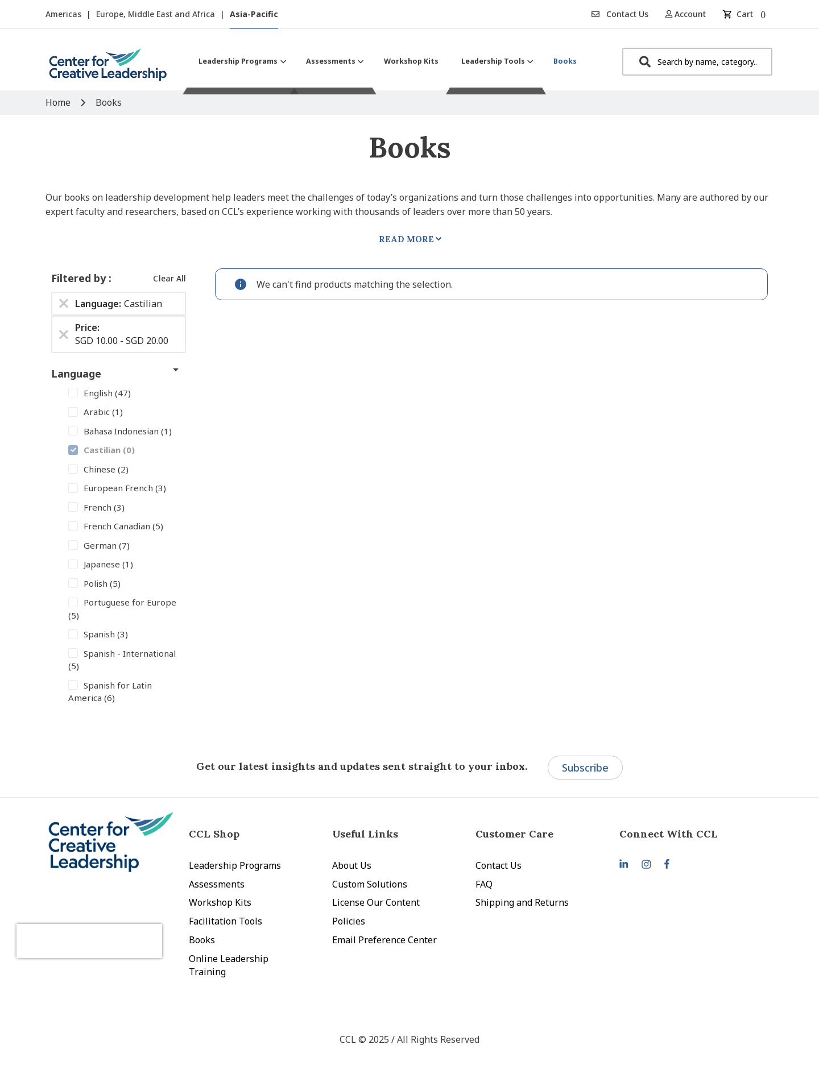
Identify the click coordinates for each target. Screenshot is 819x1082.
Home (59, 102)
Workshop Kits (220, 902)
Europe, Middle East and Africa (156, 14)
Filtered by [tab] (80, 278)
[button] (689, 14)
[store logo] (108, 69)
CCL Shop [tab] (214, 833)
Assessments (217, 884)
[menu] (388, 61)
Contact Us (620, 14)
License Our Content (376, 902)
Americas (65, 14)
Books (202, 940)
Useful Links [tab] (365, 833)
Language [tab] (76, 373)
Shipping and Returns (522, 902)
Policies (348, 921)
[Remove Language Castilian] (63, 303)
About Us (351, 865)
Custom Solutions (369, 884)
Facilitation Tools (225, 921)
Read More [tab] (406, 239)
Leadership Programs (235, 865)
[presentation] (107, 932)
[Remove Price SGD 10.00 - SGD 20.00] (63, 334)
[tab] (691, 833)
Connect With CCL (668, 833)
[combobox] (697, 62)
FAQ (484, 884)
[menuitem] (241, 61)
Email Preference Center (384, 940)
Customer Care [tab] (514, 833)
